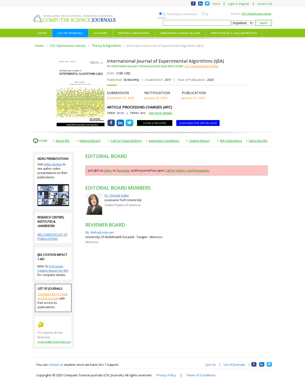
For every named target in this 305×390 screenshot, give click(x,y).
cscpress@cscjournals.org (53, 341)
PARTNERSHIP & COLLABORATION (234, 33)
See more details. (160, 113)
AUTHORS (100, 33)
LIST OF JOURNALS (70, 33)
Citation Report (199, 141)
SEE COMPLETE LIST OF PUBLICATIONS (52, 237)
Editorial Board (90, 141)
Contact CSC (264, 4)
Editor (108, 170)
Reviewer (123, 170)
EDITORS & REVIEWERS (133, 33)
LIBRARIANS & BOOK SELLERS (180, 33)
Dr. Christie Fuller (117, 195)
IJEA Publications (231, 141)
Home (216, 4)
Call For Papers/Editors (126, 141)
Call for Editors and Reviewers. (187, 170)
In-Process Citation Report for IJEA (52, 268)
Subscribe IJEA (258, 141)
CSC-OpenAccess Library (68, 45)
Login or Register (239, 4)
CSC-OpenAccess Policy (201, 66)
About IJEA (63, 141)
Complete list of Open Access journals (53, 296)
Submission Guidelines (164, 141)
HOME (42, 33)
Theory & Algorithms (106, 45)
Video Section (53, 164)
